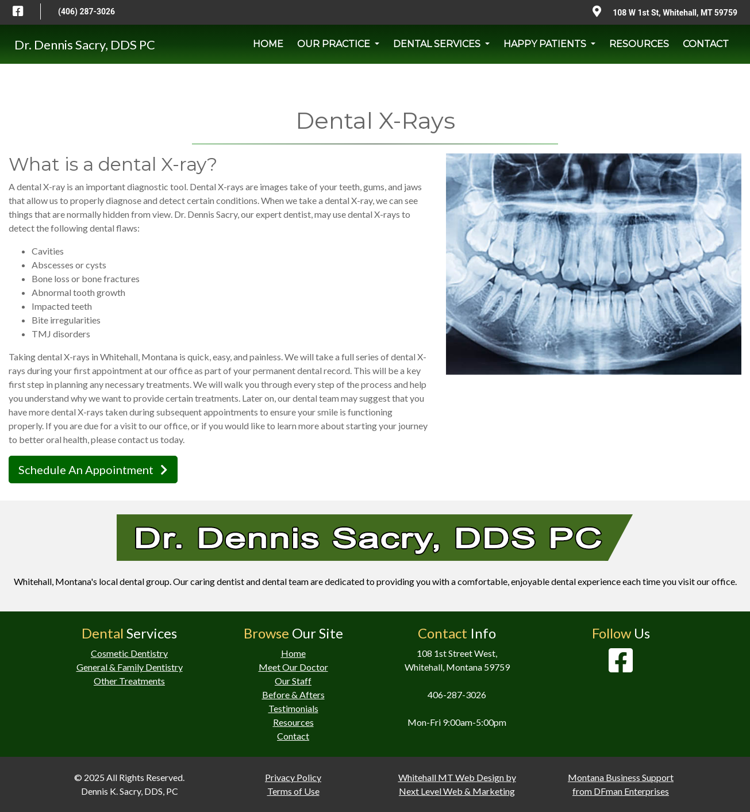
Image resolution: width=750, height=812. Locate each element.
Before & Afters (293, 694)
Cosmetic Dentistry (129, 653)
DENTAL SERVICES (438, 44)
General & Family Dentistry (129, 666)
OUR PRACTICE (334, 44)
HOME (268, 44)
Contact (293, 735)
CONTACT (706, 44)
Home (293, 653)
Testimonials (293, 708)
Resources (293, 722)
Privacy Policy (293, 777)
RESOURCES (639, 44)
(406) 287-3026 (86, 11)
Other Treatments (129, 680)
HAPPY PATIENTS (546, 44)
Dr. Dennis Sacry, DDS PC (84, 44)
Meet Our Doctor (293, 666)
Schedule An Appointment (93, 469)
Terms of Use (293, 791)
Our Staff (293, 680)
